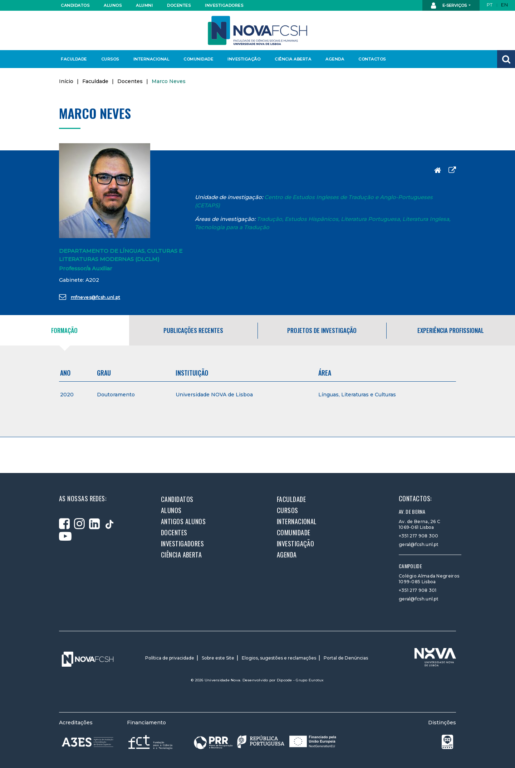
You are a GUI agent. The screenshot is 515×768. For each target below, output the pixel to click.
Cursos (110, 59)
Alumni (144, 5)
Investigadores (223, 5)
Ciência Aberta (293, 59)
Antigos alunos (183, 521)
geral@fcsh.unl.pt (418, 544)
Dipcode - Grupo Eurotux (300, 680)
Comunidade (198, 59)
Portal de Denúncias (346, 658)
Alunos (113, 5)
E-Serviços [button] (449, 5)
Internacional (151, 59)
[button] (506, 59)
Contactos (372, 59)
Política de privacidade (169, 658)
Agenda (334, 59)
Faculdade (74, 59)
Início (66, 81)
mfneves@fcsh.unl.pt (89, 296)
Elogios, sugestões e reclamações (279, 658)
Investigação (243, 59)
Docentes (179, 5)
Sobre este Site (218, 658)
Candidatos (75, 5)
